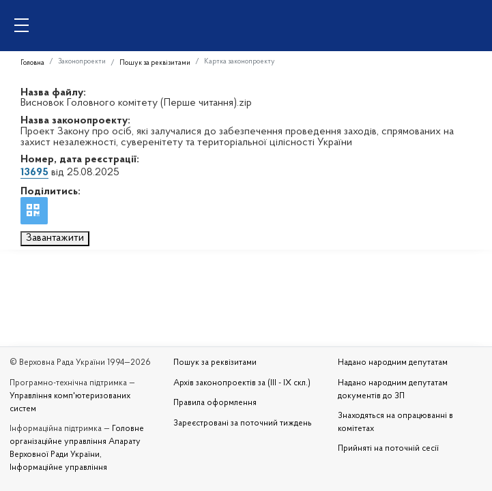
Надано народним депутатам (393, 363)
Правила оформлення (215, 403)
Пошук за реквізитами (154, 63)
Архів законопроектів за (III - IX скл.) (241, 383)
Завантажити (55, 238)
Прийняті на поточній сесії (388, 449)
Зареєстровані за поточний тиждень (242, 423)
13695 (34, 172)
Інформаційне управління (58, 468)
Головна (32, 63)
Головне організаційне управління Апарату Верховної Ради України (77, 442)
